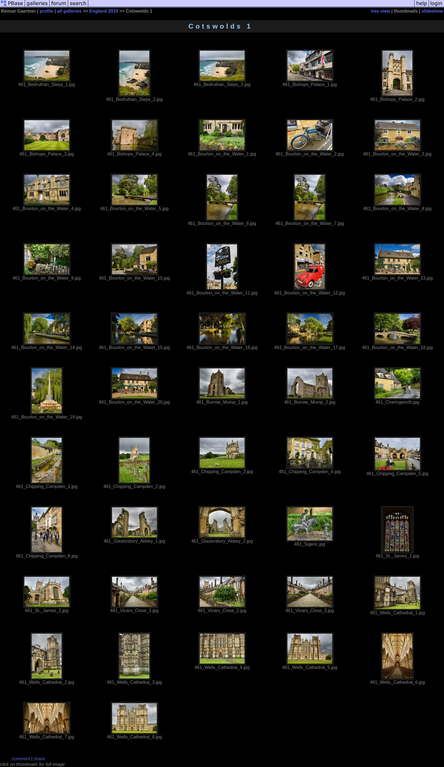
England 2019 (103, 11)
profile (47, 11)
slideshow (432, 11)
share (39, 758)
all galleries (69, 11)
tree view (380, 11)
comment (21, 758)
